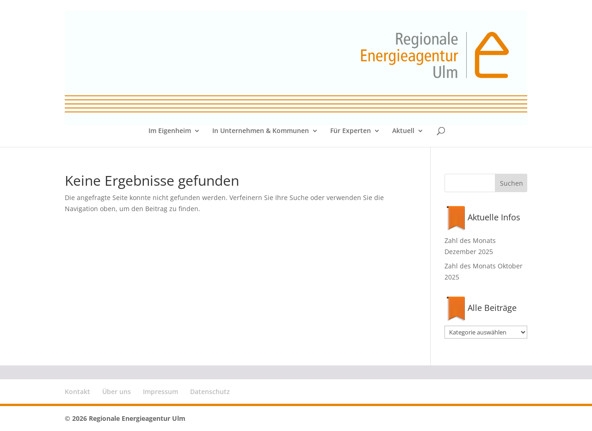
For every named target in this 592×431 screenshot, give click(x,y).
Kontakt (77, 391)
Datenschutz (210, 391)
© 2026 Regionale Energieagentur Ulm (125, 418)
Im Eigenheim (169, 131)
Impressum (160, 391)
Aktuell (403, 131)
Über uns (116, 391)
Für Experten (350, 131)
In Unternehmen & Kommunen (260, 131)
